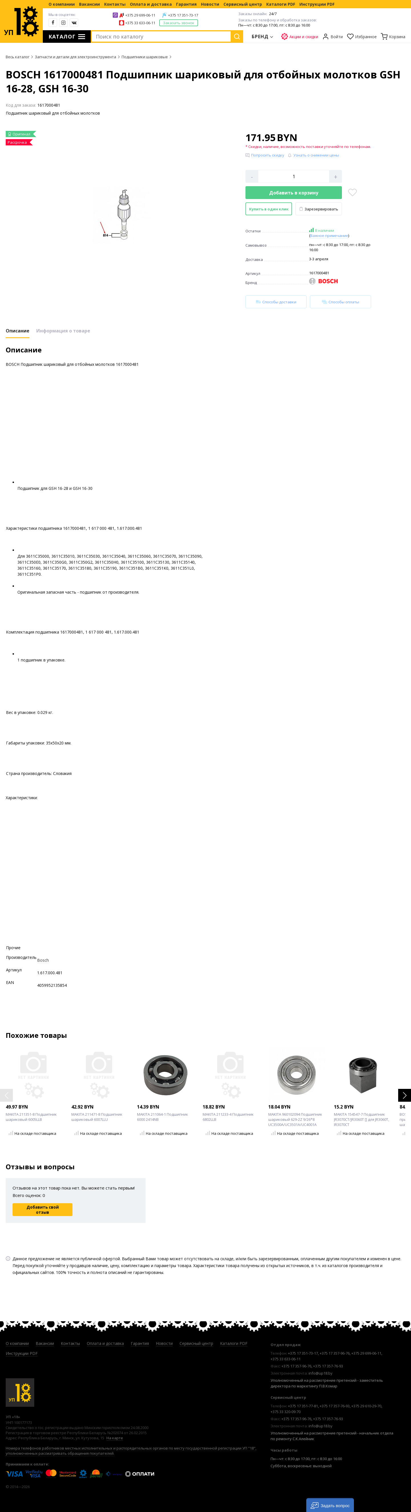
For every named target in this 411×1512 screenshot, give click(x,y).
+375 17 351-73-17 (183, 15)
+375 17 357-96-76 (335, 1353)
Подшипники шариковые (145, 56)
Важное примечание (329, 235)
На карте (114, 1437)
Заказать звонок (178, 22)
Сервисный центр (242, 4)
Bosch (43, 960)
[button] (404, 1095)
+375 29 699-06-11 (140, 15)
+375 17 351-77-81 (303, 1406)
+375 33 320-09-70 (286, 1411)
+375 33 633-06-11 (140, 22)
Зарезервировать (318, 209)
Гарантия (186, 4)
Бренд (260, 36)
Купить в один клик (269, 209)
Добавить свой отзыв (43, 1210)
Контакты (115, 4)
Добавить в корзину (293, 193)
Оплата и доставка (151, 4)
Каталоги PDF (280, 4)
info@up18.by (321, 1373)
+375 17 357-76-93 (328, 1366)
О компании (62, 4)
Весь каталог (17, 56)
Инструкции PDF (317, 4)
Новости (210, 4)
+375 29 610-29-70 (366, 1406)
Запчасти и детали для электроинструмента (75, 56)
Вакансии (89, 4)
